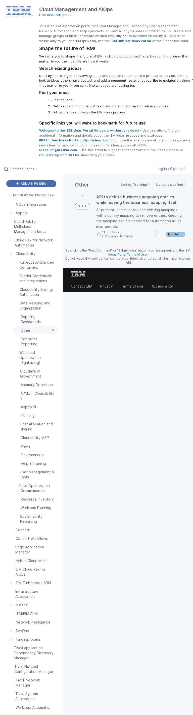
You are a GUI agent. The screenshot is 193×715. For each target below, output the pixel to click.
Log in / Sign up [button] (171, 169)
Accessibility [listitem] (162, 286)
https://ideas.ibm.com (98, 140)
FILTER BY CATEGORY (27, 195)
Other (129, 236)
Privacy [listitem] (106, 286)
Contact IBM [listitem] (81, 286)
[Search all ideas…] (34, 169)
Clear (50, 195)
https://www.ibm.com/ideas (116, 130)
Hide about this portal (55, 15)
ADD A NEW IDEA (31, 183)
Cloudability (114, 236)
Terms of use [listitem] (132, 286)
